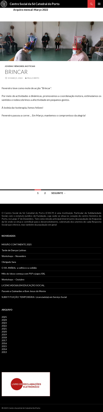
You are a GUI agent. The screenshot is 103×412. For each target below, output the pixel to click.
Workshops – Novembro (14, 256)
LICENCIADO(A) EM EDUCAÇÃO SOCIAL (23, 285)
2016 (4, 343)
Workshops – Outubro (13, 279)
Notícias (30, 66)
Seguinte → (58, 193)
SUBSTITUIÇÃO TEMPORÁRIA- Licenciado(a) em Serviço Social (34, 297)
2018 (4, 337)
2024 (4, 319)
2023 (4, 322)
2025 (4, 317)
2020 (4, 331)
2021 (4, 328)
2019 (4, 334)
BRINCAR (16, 72)
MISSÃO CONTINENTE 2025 (17, 244)
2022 (4, 325)
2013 (4, 352)
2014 (4, 349)
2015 (4, 346)
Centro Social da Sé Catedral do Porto (35, 4)
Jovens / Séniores (14, 66)
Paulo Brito (33, 78)
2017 (4, 340)
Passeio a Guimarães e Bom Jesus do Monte (24, 291)
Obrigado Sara (9, 262)
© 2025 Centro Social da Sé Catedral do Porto (21, 408)
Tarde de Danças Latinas (14, 250)
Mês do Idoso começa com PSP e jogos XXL (23, 273)
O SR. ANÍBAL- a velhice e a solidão (19, 267)
